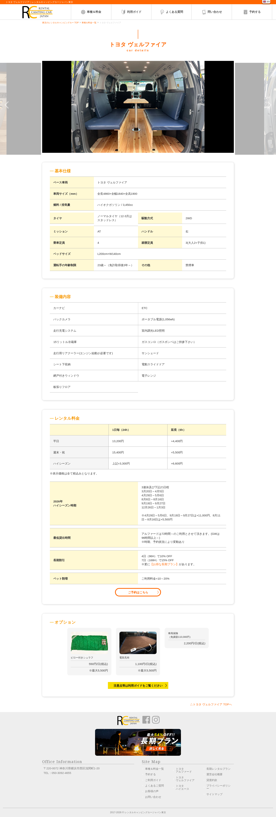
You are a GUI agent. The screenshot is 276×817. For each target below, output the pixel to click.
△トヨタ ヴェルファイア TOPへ (211, 704)
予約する (252, 12)
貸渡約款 (211, 780)
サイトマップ (214, 794)
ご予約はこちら (138, 592)
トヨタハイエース (182, 787)
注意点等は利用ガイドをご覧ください (138, 685)
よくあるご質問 (154, 785)
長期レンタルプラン (218, 768)
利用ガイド (131, 12)
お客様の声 (152, 791)
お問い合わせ (153, 796)
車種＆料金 (91, 12)
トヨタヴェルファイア (185, 779)
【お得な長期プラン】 (164, 564)
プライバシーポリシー (218, 787)
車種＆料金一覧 (89, 22)
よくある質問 (171, 12)
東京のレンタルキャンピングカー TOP (60, 22)
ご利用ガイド (153, 780)
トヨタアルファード (184, 770)
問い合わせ (211, 12)
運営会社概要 (214, 774)
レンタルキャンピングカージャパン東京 (145, 812)
